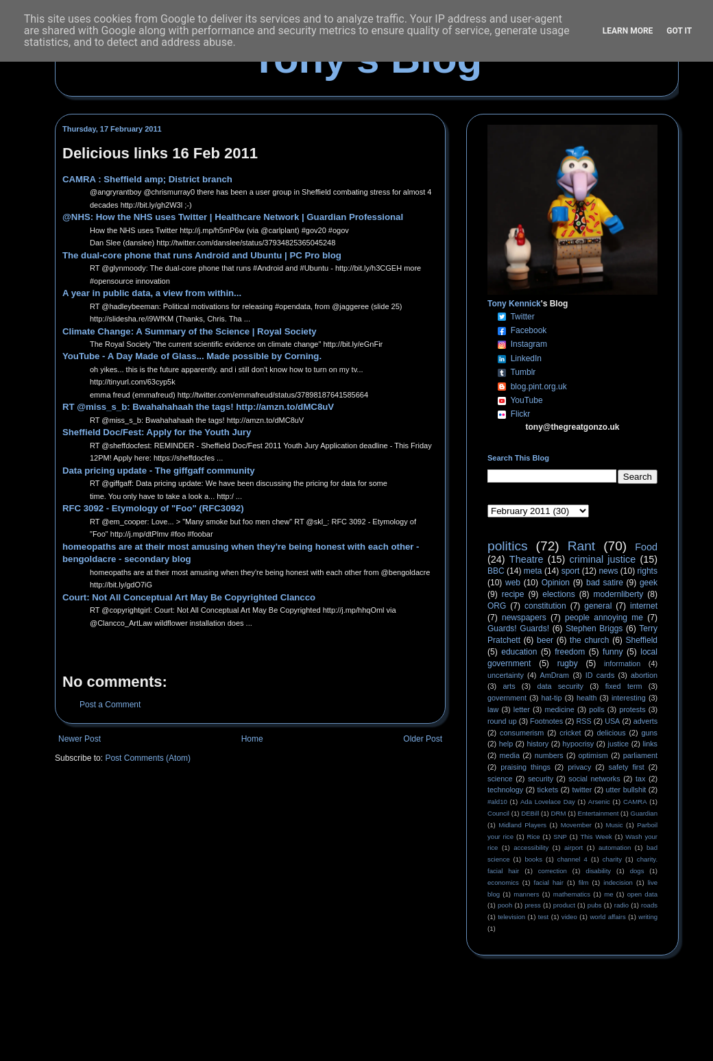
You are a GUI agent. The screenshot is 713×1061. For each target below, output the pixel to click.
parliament (640, 755)
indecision (618, 882)
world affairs (607, 916)
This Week (596, 836)
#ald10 (497, 801)
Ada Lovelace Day (547, 801)
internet (643, 606)
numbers (549, 755)
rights (647, 571)
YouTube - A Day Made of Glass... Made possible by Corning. (192, 356)
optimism (593, 755)
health (586, 698)
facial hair (549, 882)
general (598, 606)
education (519, 652)
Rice (533, 836)
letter (521, 709)
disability (598, 871)
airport (573, 847)
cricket (570, 733)
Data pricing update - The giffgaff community (158, 470)
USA (612, 721)
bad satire (604, 582)
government (507, 698)
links (649, 744)
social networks (594, 779)
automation (615, 847)
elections (558, 594)
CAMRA (635, 801)
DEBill (530, 813)
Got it (679, 31)
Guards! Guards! (518, 628)
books (533, 859)
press (532, 905)
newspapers (524, 617)
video (569, 916)
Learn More (628, 31)
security (540, 779)
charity (612, 859)
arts (509, 686)
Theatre (526, 559)
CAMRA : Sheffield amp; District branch (147, 179)
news (608, 571)
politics (507, 546)
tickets (548, 789)
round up (502, 721)
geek (648, 582)
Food (646, 546)
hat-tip (552, 698)
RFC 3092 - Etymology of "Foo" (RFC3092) (153, 508)
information (622, 663)
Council (498, 813)
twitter (582, 789)
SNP (560, 836)
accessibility (530, 847)
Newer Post (79, 739)
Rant (582, 546)
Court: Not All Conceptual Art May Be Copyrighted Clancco (188, 597)
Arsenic (599, 801)
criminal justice (603, 559)
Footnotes (546, 721)
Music (614, 825)
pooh (505, 905)
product (564, 905)
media (510, 755)
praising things (525, 767)
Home (252, 739)
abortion (644, 675)
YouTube (526, 400)
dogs (637, 871)
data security (560, 686)
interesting (629, 698)
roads (649, 905)
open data (642, 894)
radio (621, 905)
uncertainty (505, 675)
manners (526, 894)
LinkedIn (526, 358)
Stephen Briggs (594, 628)
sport (570, 571)
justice (618, 744)
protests (632, 709)
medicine (560, 709)
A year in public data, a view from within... (151, 293)
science (500, 779)
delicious (611, 733)
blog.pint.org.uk (539, 386)
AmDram (555, 675)
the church (589, 640)
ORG (496, 606)
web (512, 582)
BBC (496, 571)
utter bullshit (626, 789)
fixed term (623, 686)
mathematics (571, 894)
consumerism (522, 733)
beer (545, 640)
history (537, 744)
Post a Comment (110, 704)
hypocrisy (578, 744)
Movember (576, 825)
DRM (558, 813)
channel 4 (572, 859)
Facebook (529, 330)
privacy (579, 767)
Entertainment (598, 813)
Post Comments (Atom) (148, 758)
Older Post (422, 739)
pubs (595, 905)
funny (613, 652)
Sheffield (641, 640)
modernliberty (619, 594)
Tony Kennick (514, 303)
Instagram (529, 344)
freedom (570, 652)
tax (640, 779)
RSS (584, 721)
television (511, 916)
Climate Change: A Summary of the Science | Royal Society (189, 331)
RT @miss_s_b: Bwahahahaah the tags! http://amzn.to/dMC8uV (198, 407)
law (492, 709)
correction (552, 871)
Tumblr (522, 372)
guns (649, 733)
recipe (513, 594)
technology (505, 789)
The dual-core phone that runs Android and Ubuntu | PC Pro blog (201, 255)
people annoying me (604, 617)
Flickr (521, 414)
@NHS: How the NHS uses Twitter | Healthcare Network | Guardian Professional (232, 217)
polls (596, 709)
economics (503, 882)
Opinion (556, 582)
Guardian (644, 813)
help (506, 744)
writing (647, 916)
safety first (626, 767)
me (608, 894)
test (543, 916)
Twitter (522, 316)
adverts (645, 721)
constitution (545, 606)
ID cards (599, 675)
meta (533, 571)
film (584, 882)
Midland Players (522, 825)
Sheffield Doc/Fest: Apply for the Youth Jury (156, 432)
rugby (567, 663)
